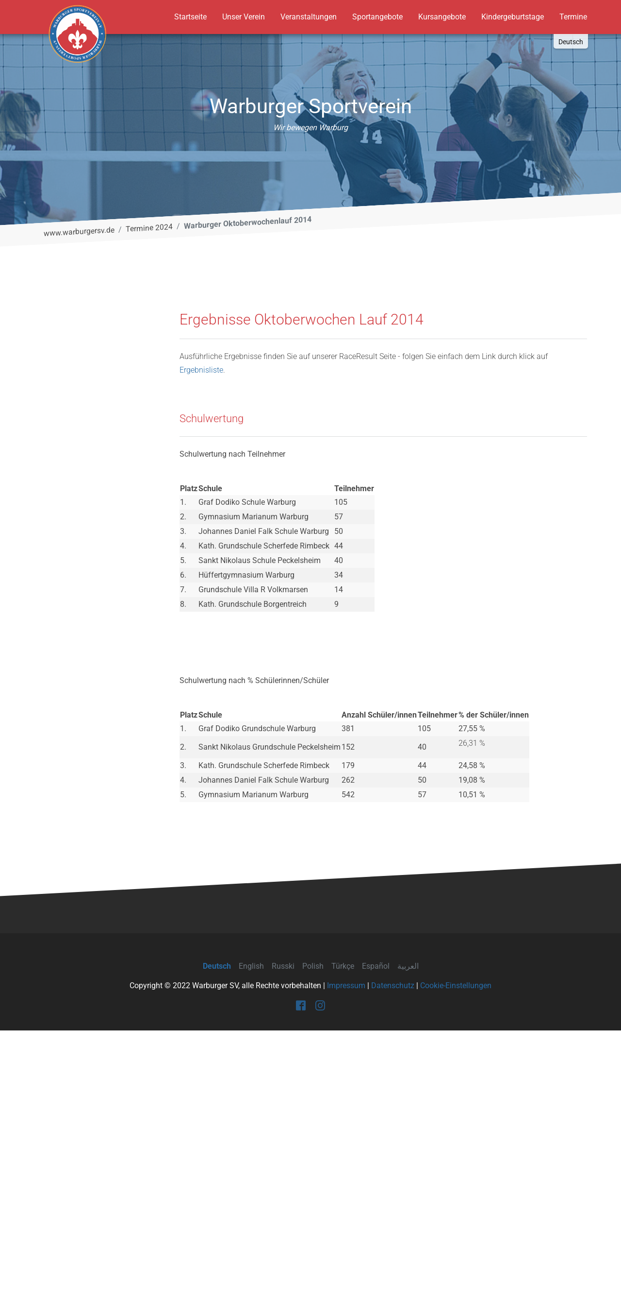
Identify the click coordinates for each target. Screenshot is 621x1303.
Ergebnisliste (201, 642)
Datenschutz (392, 1258)
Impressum (346, 1258)
